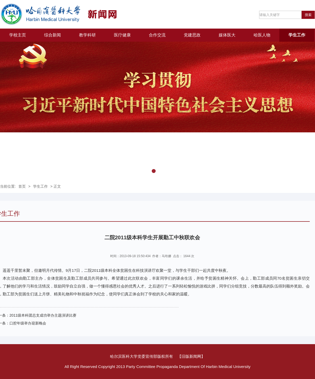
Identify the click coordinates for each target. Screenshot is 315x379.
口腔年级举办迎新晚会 (27, 323)
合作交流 (157, 35)
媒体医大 (227, 35)
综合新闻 (52, 35)
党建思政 (192, 35)
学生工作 (296, 35)
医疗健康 (122, 35)
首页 (22, 186)
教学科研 (87, 35)
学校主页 (17, 35)
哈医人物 (262, 35)
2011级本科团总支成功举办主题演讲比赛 (42, 315)
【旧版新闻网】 (191, 356)
